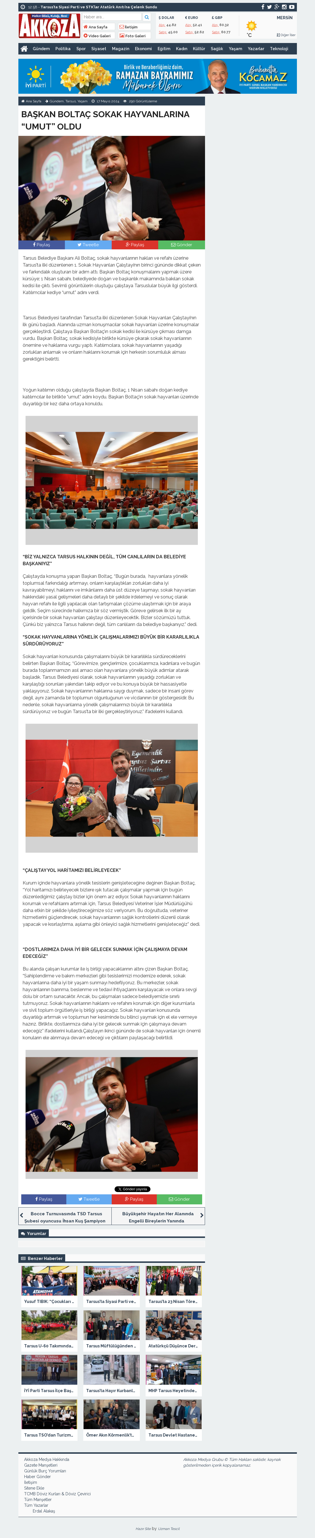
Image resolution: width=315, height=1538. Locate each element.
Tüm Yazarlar (36, 1505)
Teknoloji (279, 48)
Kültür (199, 48)
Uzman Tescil (168, 1529)
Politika (63, 48)
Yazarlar (256, 48)
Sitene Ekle (34, 1488)
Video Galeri (97, 36)
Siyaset (98, 48)
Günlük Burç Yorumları (45, 1471)
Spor (81, 48)
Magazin (120, 48)
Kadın (181, 48)
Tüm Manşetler (38, 1499)
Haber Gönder (37, 1476)
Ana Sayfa (95, 27)
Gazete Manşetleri (40, 1465)
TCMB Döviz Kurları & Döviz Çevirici (57, 1494)
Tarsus (70, 101)
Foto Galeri (132, 36)
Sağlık (217, 48)
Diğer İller (286, 35)
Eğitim (164, 48)
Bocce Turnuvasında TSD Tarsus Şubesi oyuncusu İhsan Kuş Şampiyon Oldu (64, 1221)
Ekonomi (143, 48)
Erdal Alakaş (44, 1511)
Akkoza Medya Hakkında (46, 1459)
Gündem (41, 48)
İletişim (128, 27)
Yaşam (235, 48)
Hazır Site (143, 1529)
